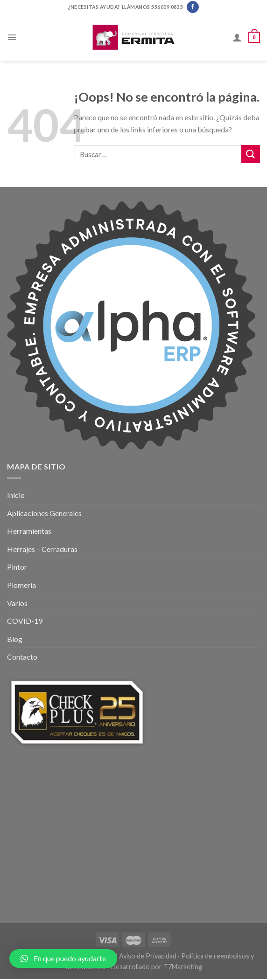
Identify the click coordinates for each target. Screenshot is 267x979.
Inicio (16, 494)
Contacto (22, 656)
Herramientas (29, 530)
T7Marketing (182, 967)
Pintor (17, 566)
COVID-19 (24, 620)
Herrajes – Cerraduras (42, 549)
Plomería (21, 584)
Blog (14, 638)
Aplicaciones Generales (44, 513)
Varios (17, 603)
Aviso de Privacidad (147, 956)
